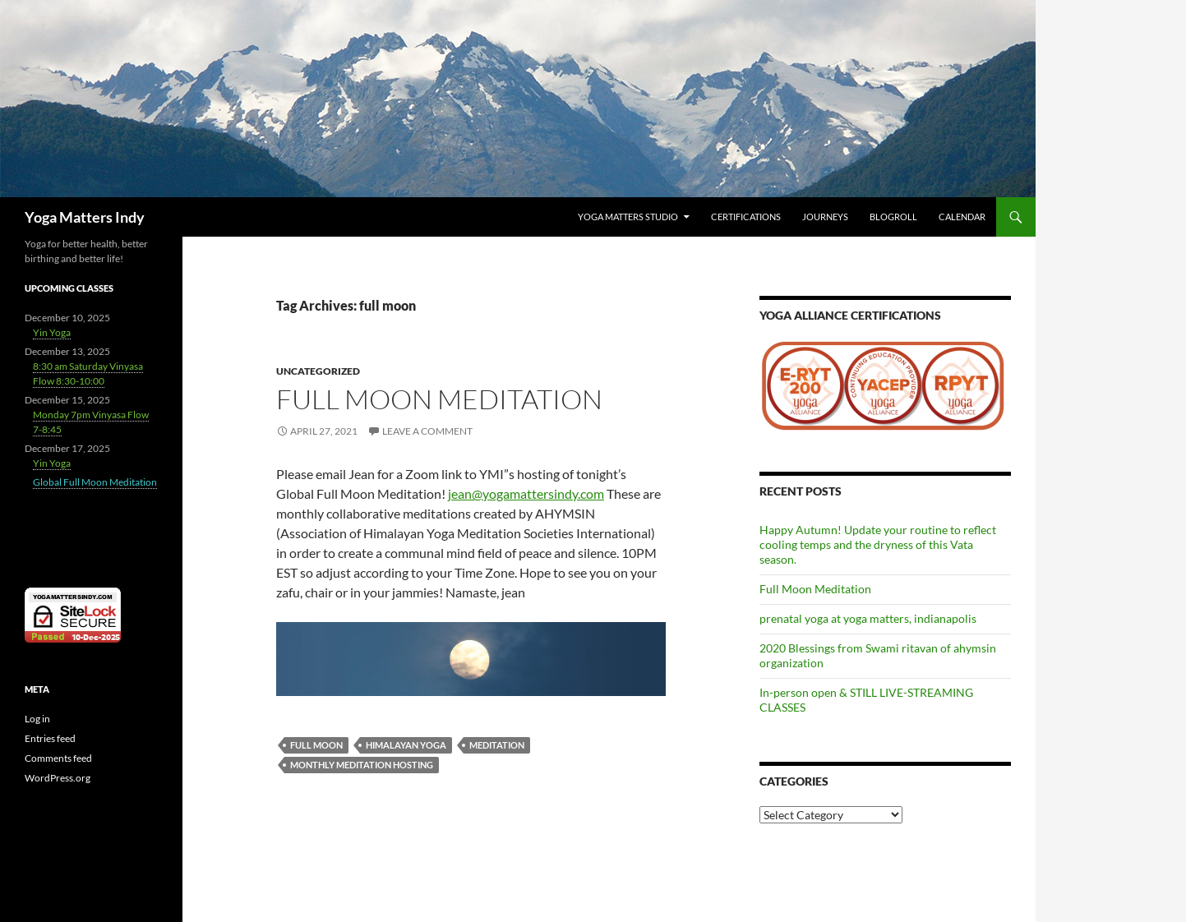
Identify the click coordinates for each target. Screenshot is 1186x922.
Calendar (962, 216)
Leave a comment (427, 431)
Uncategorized (318, 371)
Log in (37, 718)
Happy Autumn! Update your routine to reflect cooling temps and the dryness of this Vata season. (877, 544)
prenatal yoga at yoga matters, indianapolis (867, 618)
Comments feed (58, 758)
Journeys (825, 216)
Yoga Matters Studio (628, 216)
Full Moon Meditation (439, 399)
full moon (316, 745)
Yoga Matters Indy (85, 217)
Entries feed (50, 738)
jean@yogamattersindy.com (526, 493)
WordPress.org (57, 778)
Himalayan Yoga (406, 745)
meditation (496, 745)
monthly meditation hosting (361, 764)
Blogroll (893, 216)
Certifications (746, 216)
